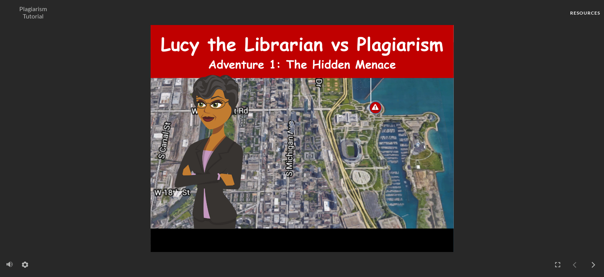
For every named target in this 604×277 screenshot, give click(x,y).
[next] (593, 264)
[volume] (9, 264)
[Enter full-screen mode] (558, 265)
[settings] (25, 264)
